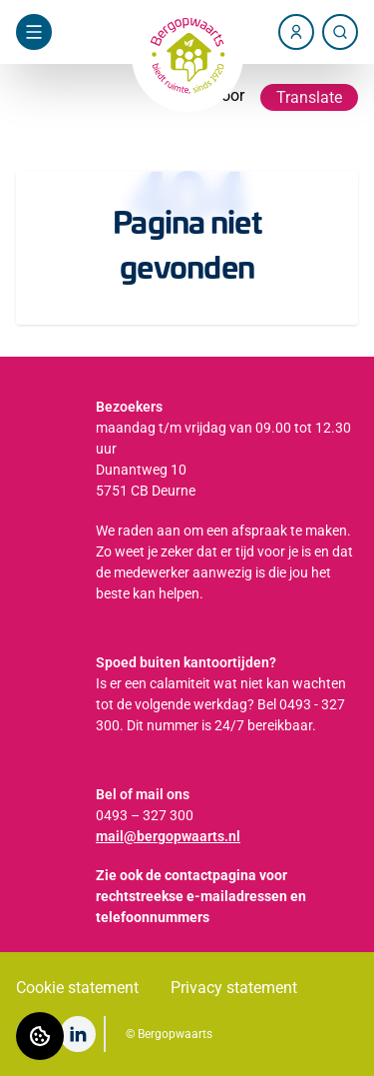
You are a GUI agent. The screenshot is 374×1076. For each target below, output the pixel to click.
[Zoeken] (340, 32)
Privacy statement (234, 987)
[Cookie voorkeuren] (40, 1036)
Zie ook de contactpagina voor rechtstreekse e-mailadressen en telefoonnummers (201, 896)
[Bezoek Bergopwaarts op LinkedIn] (78, 1034)
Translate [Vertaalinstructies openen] (309, 97)
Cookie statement (77, 987)
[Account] (296, 32)
